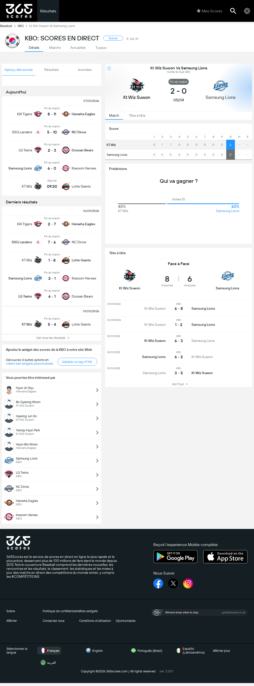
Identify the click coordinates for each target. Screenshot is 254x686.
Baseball (9, 26)
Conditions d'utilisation (95, 621)
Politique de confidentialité (61, 611)
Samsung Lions (117, 155)
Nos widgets (89, 611)
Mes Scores (209, 11)
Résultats (48, 11)
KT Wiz (111, 145)
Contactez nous (53, 621)
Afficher (11, 621)
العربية (47, 662)
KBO (23, 26)
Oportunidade (125, 621)
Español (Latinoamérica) (190, 650)
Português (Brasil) (145, 651)
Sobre (10, 611)
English (93, 651)
